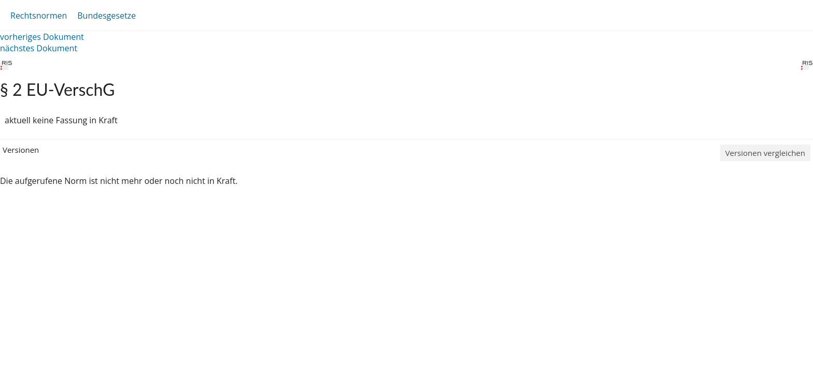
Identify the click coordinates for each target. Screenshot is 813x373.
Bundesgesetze (106, 15)
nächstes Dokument (38, 48)
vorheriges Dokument (42, 36)
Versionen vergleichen (765, 153)
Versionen (21, 150)
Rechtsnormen (38, 15)
